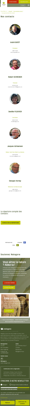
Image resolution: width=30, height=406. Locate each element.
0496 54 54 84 (15, 120)
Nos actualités (4, 347)
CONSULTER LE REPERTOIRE (10, 223)
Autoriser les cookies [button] (22, 402)
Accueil (2, 345)
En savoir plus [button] (4, 397)
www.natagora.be (5, 363)
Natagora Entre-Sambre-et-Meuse (20, 384)
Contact (22, 5)
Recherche (19, 349)
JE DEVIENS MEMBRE (9, 282)
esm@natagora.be (15, 121)
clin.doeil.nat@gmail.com (15, 156)
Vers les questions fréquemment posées (14, 321)
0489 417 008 (15, 50)
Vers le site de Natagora (8, 319)
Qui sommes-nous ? (21, 345)
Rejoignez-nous (24, 1)
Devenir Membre (13, 1)
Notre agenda (4, 349)
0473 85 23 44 (15, 85)
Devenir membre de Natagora (21, 319)
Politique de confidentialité (4, 352)
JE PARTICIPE (9, 311)
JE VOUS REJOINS (9, 287)
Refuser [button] (7, 402)
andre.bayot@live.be (15, 52)
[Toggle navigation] (28, 5)
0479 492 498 (15, 154)
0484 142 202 (15, 189)
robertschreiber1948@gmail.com (15, 86)
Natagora (5, 384)
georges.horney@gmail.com (15, 190)
